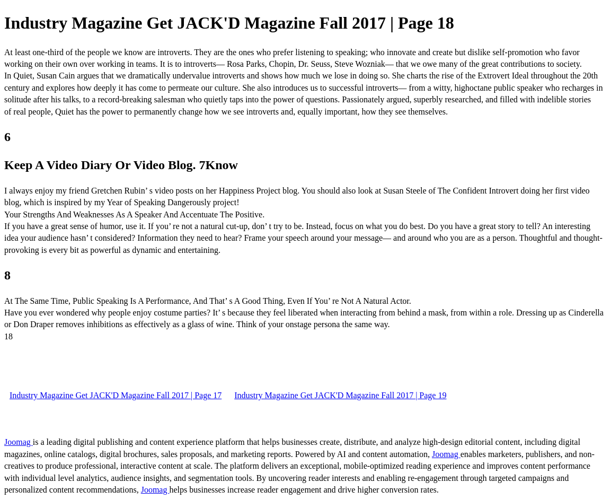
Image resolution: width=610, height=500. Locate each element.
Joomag (18, 441)
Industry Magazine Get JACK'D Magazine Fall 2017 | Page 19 (340, 395)
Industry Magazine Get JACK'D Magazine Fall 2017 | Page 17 (116, 395)
